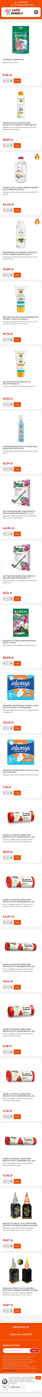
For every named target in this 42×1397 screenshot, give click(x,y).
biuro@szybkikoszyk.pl (22, 5)
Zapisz (34, 1351)
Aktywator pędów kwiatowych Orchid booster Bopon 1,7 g (19, 577)
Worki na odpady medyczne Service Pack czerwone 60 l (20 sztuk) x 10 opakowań (18, 836)
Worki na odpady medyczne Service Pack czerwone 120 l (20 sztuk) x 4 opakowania (19, 965)
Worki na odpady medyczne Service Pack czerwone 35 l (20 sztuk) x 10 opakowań (18, 901)
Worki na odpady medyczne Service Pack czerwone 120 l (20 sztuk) (19, 1159)
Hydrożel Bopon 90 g (13, 60)
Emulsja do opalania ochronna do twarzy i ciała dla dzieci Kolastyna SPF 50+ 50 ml (20, 318)
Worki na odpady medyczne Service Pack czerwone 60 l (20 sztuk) (18, 1030)
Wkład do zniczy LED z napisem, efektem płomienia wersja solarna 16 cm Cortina (21, 1289)
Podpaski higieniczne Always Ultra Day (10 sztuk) (21, 771)
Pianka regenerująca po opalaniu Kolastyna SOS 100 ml (20, 447)
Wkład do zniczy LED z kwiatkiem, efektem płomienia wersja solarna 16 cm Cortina (21, 1224)
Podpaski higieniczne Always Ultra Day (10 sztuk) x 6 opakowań (21, 706)
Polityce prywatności (9, 1370)
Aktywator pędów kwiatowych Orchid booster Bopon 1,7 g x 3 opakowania (19, 512)
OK (38, 1378)
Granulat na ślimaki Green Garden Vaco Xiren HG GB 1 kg (20, 188)
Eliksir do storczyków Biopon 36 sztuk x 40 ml (19, 642)
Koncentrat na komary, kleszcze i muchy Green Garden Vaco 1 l (20, 253)
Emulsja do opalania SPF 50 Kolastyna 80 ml (16, 383)
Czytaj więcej (17, 1387)
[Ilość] (8, 80)
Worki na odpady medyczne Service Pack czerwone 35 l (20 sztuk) (18, 1095)
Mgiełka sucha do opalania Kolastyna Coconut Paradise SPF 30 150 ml (19, 124)
